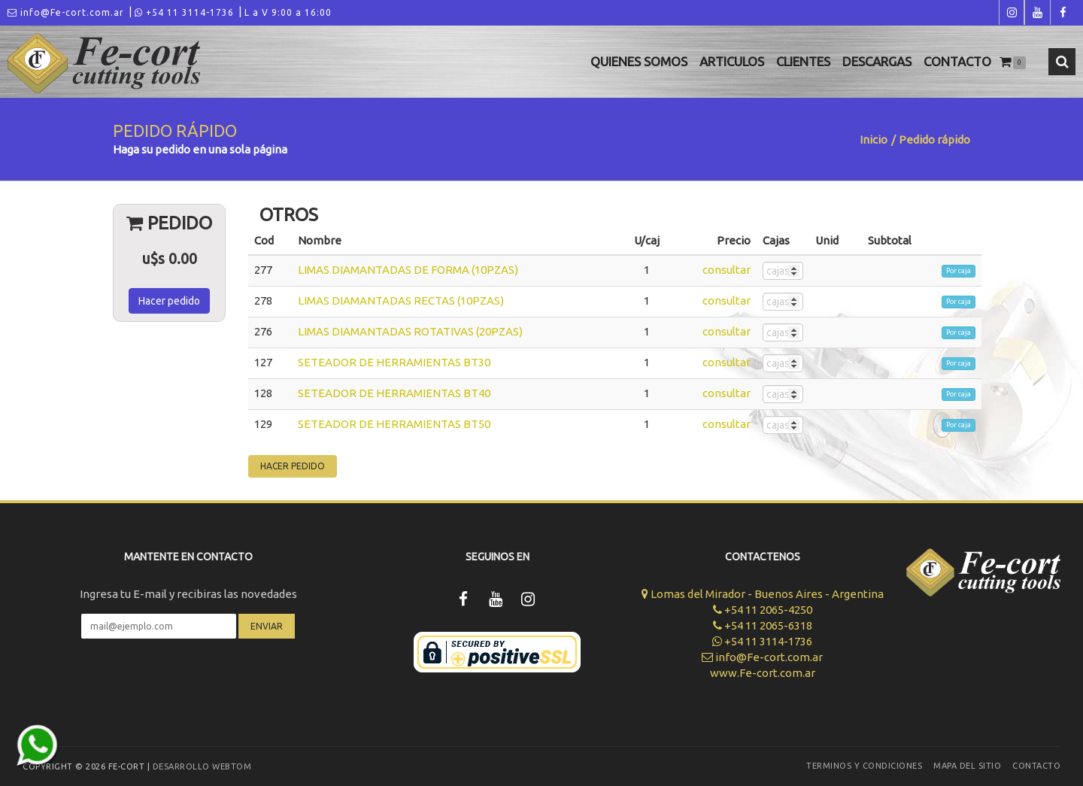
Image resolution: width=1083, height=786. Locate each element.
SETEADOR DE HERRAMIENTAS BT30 (394, 362)
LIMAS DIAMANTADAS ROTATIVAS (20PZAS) (410, 331)
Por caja (958, 271)
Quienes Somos (638, 61)
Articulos (731, 61)
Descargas (877, 61)
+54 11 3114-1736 (184, 12)
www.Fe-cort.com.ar (762, 672)
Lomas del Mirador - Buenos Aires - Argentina (763, 593)
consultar (726, 269)
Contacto (957, 61)
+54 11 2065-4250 (762, 609)
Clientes (803, 61)
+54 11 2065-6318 (762, 625)
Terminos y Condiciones (864, 765)
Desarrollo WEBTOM (202, 766)
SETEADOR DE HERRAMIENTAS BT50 (394, 423)
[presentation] (188, 683)
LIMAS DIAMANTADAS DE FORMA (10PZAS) (408, 269)
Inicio (873, 139)
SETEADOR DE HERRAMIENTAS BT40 (394, 393)
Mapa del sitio (967, 765)
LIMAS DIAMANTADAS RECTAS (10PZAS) (401, 300)
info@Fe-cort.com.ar (66, 12)
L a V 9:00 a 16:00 (288, 12)
